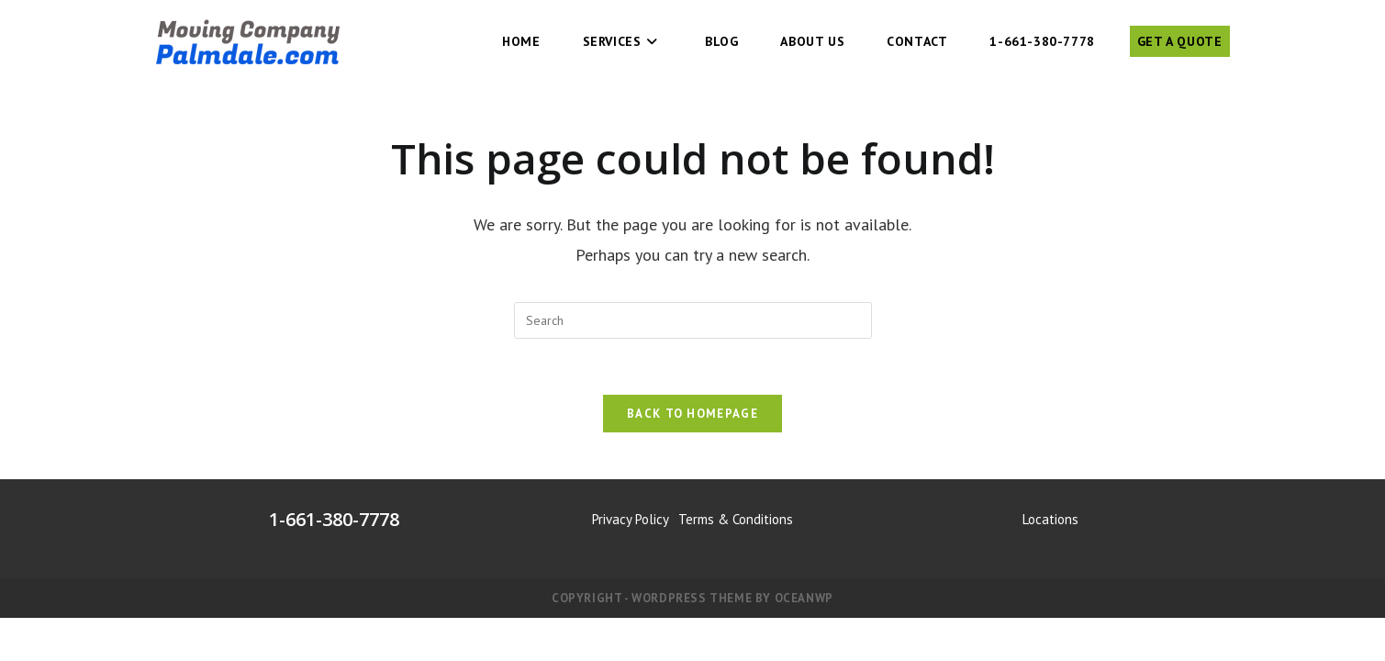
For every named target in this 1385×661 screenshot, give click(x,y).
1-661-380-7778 (334, 519)
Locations (1050, 519)
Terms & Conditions (735, 519)
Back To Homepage (692, 413)
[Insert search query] (693, 320)
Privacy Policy (630, 519)
